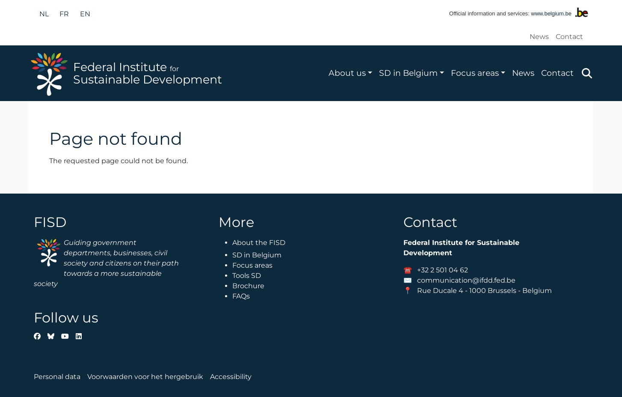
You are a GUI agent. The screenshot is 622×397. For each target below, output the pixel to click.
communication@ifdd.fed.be (466, 280)
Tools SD (246, 276)
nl (44, 14)
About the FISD (258, 243)
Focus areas (475, 73)
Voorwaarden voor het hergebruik (145, 377)
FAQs (241, 296)
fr (64, 14)
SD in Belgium (408, 73)
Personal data (57, 377)
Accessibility (231, 377)
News (539, 37)
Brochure (248, 286)
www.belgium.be (551, 13)
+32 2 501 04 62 (442, 270)
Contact (569, 37)
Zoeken (587, 73)
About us (347, 73)
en (85, 14)
